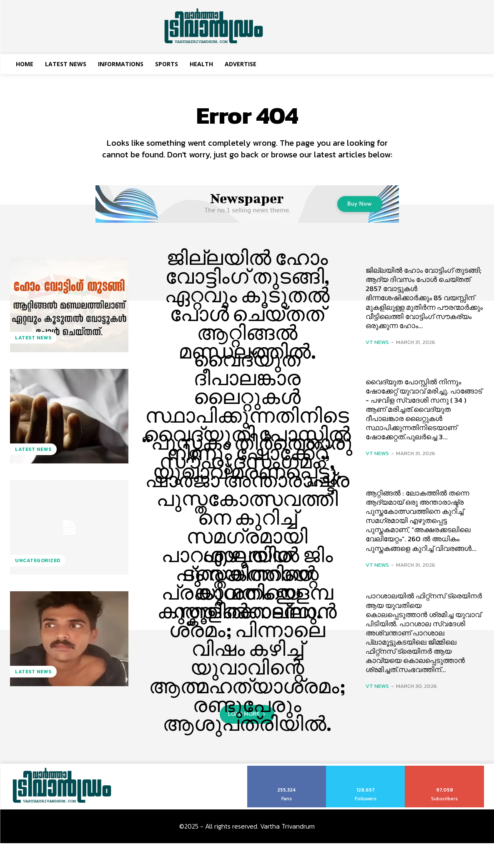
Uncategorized (37, 561)
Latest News (33, 338)
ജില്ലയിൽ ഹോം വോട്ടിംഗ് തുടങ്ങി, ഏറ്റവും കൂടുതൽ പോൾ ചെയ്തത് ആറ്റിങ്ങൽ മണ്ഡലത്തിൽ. (247, 305)
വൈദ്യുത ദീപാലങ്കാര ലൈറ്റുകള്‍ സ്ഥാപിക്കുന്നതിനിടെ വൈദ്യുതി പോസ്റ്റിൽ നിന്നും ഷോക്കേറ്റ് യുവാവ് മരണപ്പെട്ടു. (247, 417)
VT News (377, 343)
